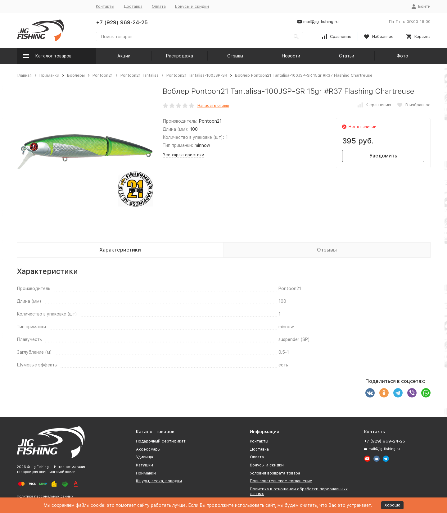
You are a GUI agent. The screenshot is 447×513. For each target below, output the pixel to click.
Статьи (346, 55)
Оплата (159, 6)
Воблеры (76, 75)
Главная (24, 75)
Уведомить (383, 156)
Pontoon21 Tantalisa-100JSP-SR (196, 75)
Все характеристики (183, 154)
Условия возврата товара (275, 473)
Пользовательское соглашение (281, 481)
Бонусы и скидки (192, 6)
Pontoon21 (103, 75)
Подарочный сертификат (161, 441)
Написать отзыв (213, 105)
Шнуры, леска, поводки (159, 481)
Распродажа (179, 55)
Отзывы (235, 55)
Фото (402, 55)
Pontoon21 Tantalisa (139, 75)
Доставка (133, 6)
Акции (123, 55)
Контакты (105, 6)
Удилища (144, 457)
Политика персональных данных (45, 496)
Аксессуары (148, 449)
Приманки (49, 75)
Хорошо (392, 505)
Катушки (144, 465)
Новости (291, 55)
